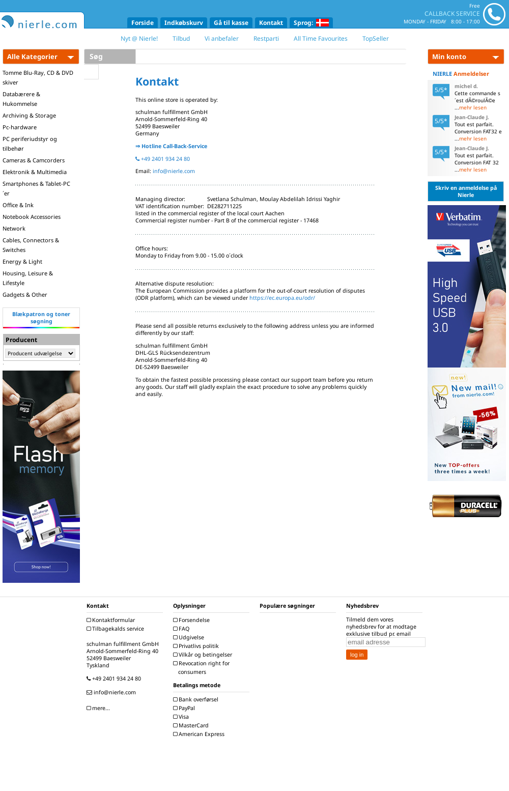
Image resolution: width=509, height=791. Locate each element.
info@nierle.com (174, 171)
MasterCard (192, 725)
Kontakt (271, 22)
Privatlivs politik (197, 645)
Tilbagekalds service (116, 628)
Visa (182, 716)
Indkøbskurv (183, 22)
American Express (200, 734)
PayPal (185, 708)
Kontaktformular (112, 620)
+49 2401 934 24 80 (162, 158)
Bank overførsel (197, 699)
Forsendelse (193, 620)
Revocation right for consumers (203, 667)
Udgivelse (190, 637)
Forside (142, 22)
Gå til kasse (231, 22)
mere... (99, 708)
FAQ (182, 628)
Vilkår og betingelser (204, 654)
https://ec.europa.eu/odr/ (282, 297)
